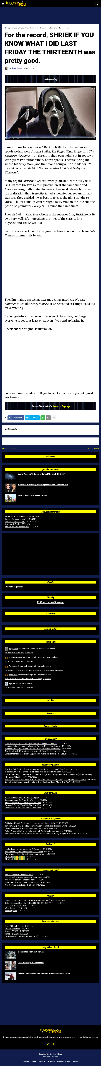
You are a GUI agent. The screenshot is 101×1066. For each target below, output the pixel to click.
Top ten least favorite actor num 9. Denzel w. (23, 849)
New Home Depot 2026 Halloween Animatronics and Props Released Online (36, 826)
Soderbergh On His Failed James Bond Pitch (23, 808)
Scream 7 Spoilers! (12, 929)
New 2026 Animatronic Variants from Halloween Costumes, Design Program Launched (40, 833)
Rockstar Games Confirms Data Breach (21, 800)
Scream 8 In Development (15, 519)
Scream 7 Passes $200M (15, 522)
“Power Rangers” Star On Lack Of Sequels (22, 797)
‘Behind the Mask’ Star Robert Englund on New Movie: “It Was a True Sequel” (36, 754)
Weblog (75, 1061)
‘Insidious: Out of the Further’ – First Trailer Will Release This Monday (33, 772)
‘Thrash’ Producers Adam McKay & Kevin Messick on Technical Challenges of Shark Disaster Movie (45, 780)
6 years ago (59, 670)
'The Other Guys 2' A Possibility (31, 962)
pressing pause (11, 911)
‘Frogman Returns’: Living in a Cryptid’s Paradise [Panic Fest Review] (32, 746)
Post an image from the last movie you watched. (25, 854)
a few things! (10, 908)
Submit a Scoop (63, 1061)
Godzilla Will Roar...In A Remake (31, 952)
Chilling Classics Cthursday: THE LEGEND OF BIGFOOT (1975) (29, 903)
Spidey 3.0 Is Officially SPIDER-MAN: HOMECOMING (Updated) (44, 973)
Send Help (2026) (12, 934)
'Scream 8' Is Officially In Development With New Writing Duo (43, 485)
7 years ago (29, 687)
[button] (3, 3)
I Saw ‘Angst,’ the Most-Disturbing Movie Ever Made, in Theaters (31, 744)
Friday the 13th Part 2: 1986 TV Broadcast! (22, 882)
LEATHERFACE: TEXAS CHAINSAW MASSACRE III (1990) (23, 679)
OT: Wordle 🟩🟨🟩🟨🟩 (15, 857)
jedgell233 (13, 648)
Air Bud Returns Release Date (17, 527)
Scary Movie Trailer (12, 524)
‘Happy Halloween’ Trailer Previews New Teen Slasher (27, 828)
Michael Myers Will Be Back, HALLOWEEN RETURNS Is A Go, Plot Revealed (29, 670)
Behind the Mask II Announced (17, 516)
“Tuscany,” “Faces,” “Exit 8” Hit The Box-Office (23, 805)
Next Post (93, 449)
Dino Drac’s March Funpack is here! (19, 875)
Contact (26, 1061)
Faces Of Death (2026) (14, 926)
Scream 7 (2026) (12, 931)
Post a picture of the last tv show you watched (24, 852)
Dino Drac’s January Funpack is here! (20, 885)
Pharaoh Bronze (15, 657)
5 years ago (29, 653)
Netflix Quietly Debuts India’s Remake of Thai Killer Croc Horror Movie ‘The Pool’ (37, 782)
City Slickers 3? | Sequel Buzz (14, 653)
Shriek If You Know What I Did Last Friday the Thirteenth (40, 28)
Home (7, 28)
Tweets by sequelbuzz (14, 587)
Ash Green (13, 666)
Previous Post (10, 449)
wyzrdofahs (13, 683)
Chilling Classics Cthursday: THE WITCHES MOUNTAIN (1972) (29, 900)
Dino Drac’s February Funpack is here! (20, 880)
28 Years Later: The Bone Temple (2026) (21, 936)
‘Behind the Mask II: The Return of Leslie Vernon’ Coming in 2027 (31, 823)
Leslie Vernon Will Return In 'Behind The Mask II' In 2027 (41, 474)
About (34, 1061)
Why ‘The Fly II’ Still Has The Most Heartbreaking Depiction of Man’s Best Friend (37, 769)
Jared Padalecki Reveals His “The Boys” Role (23, 803)
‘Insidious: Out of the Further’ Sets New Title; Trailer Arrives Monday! (32, 749)
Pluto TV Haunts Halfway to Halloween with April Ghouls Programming (34, 831)
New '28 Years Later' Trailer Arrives (32, 495)
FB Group (51, 1061)
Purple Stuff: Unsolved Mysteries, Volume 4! (23, 877)
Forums (42, 1061)
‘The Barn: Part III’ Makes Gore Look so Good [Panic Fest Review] (31, 751)
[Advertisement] (50, 16)
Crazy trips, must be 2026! (15, 905)
